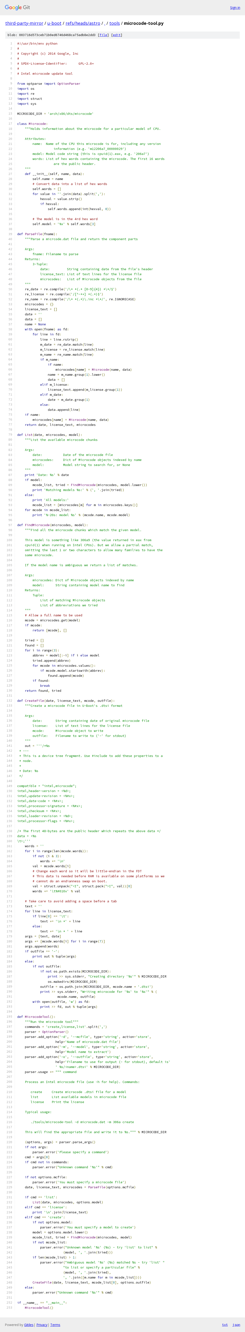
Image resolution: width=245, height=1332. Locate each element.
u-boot (54, 23)
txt (225, 1324)
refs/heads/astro (83, 23)
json (236, 1324)
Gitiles (28, 1324)
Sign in (235, 7)
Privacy (41, 1324)
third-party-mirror (24, 23)
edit (117, 35)
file (103, 35)
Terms (55, 1324)
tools (114, 23)
